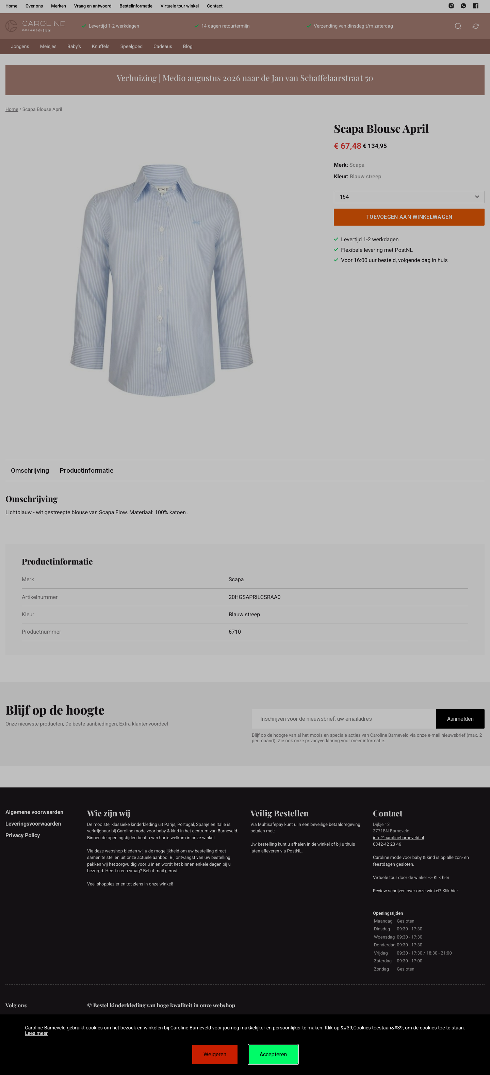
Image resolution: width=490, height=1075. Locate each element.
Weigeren (214, 1054)
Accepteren (273, 1054)
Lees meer (36, 1033)
